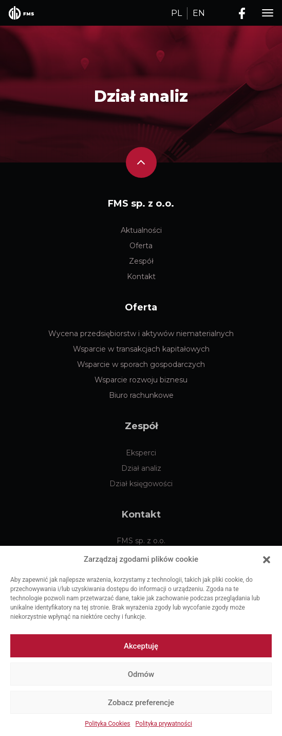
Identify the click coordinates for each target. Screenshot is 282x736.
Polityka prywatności (164, 723)
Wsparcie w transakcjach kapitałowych (141, 349)
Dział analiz (141, 96)
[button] (266, 559)
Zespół (141, 261)
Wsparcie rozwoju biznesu (141, 379)
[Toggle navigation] (267, 13)
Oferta (141, 245)
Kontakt (141, 276)
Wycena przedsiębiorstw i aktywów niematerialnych (141, 333)
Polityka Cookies (107, 723)
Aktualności (141, 230)
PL (176, 13)
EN (199, 13)
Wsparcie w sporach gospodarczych (141, 364)
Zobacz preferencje (141, 702)
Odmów (141, 674)
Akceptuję (141, 646)
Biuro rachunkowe (141, 395)
